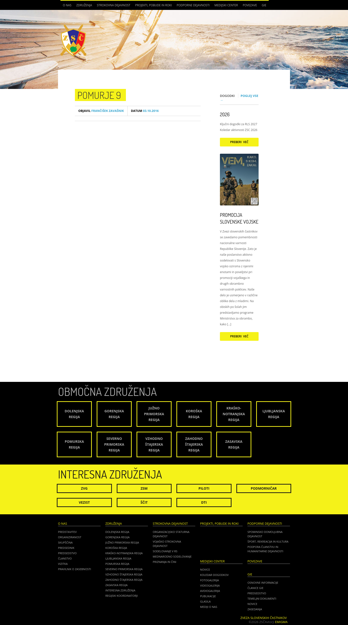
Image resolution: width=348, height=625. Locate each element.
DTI (204, 502)
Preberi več (239, 142)
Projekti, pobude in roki (153, 5)
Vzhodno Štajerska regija (123, 574)
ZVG (84, 488)
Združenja (84, 5)
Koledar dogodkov (214, 575)
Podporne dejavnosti (193, 5)
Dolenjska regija (117, 532)
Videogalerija (210, 585)
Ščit (144, 502)
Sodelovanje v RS (165, 551)
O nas (67, 5)
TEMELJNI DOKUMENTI (261, 598)
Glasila (205, 601)
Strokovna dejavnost (113, 5)
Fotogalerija (209, 580)
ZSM (144, 488)
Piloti (203, 488)
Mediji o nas (208, 607)
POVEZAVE (250, 5)
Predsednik (66, 548)
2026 (225, 114)
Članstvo (65, 558)
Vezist (84, 502)
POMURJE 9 (99, 95)
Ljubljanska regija (118, 558)
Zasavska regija (116, 585)
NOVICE (252, 604)
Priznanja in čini (164, 562)
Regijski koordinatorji (121, 595)
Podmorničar (264, 488)
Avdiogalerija (210, 591)
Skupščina (65, 542)
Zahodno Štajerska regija (123, 579)
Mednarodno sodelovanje (172, 556)
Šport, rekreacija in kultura (267, 541)
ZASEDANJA (254, 609)
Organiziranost (69, 537)
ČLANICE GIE (255, 588)
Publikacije (208, 596)
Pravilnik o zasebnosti (74, 569)
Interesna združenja (120, 590)
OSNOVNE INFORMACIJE (262, 582)
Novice (205, 569)
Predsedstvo (67, 553)
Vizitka (63, 564)
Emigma (281, 622)
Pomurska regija (117, 564)
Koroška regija (116, 548)
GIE (264, 5)
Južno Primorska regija (122, 542)
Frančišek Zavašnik (101, 111)
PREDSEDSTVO (256, 593)
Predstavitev (67, 532)
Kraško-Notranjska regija (124, 553)
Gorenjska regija (117, 537)
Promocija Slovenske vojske (239, 218)
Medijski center (226, 5)
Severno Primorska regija (124, 569)
